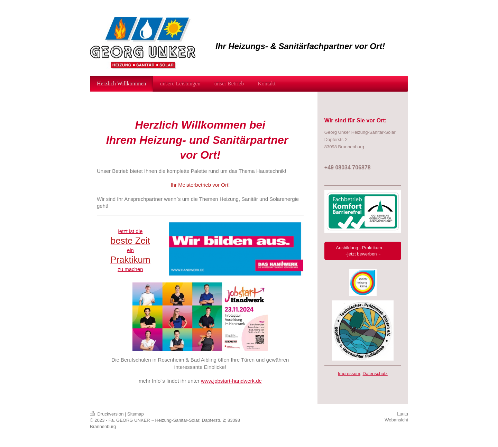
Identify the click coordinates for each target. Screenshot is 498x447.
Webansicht (396, 419)
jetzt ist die (130, 231)
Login (402, 413)
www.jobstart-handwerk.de (231, 381)
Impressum (349, 373)
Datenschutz (375, 373)
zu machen (130, 269)
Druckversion (107, 414)
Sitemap (135, 414)
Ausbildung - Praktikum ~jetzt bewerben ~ (362, 251)
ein (130, 250)
